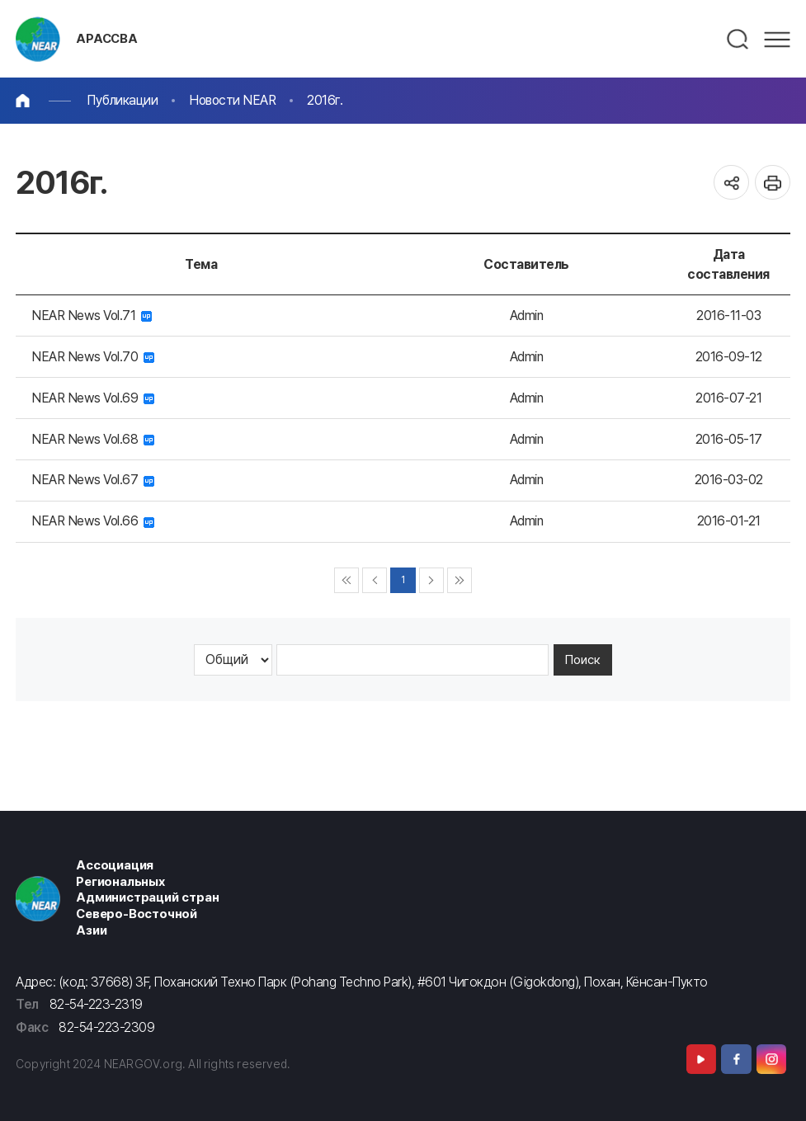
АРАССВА (107, 38)
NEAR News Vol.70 (92, 357)
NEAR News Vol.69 (92, 398)
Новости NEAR (232, 100)
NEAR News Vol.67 (92, 479)
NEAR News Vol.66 (92, 521)
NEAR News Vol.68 (92, 439)
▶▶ (460, 580)
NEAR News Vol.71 (91, 315)
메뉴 (777, 39)
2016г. (324, 100)
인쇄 (772, 182)
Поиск (583, 659)
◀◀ (347, 580)
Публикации (122, 100)
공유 (731, 182)
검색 (738, 39)
